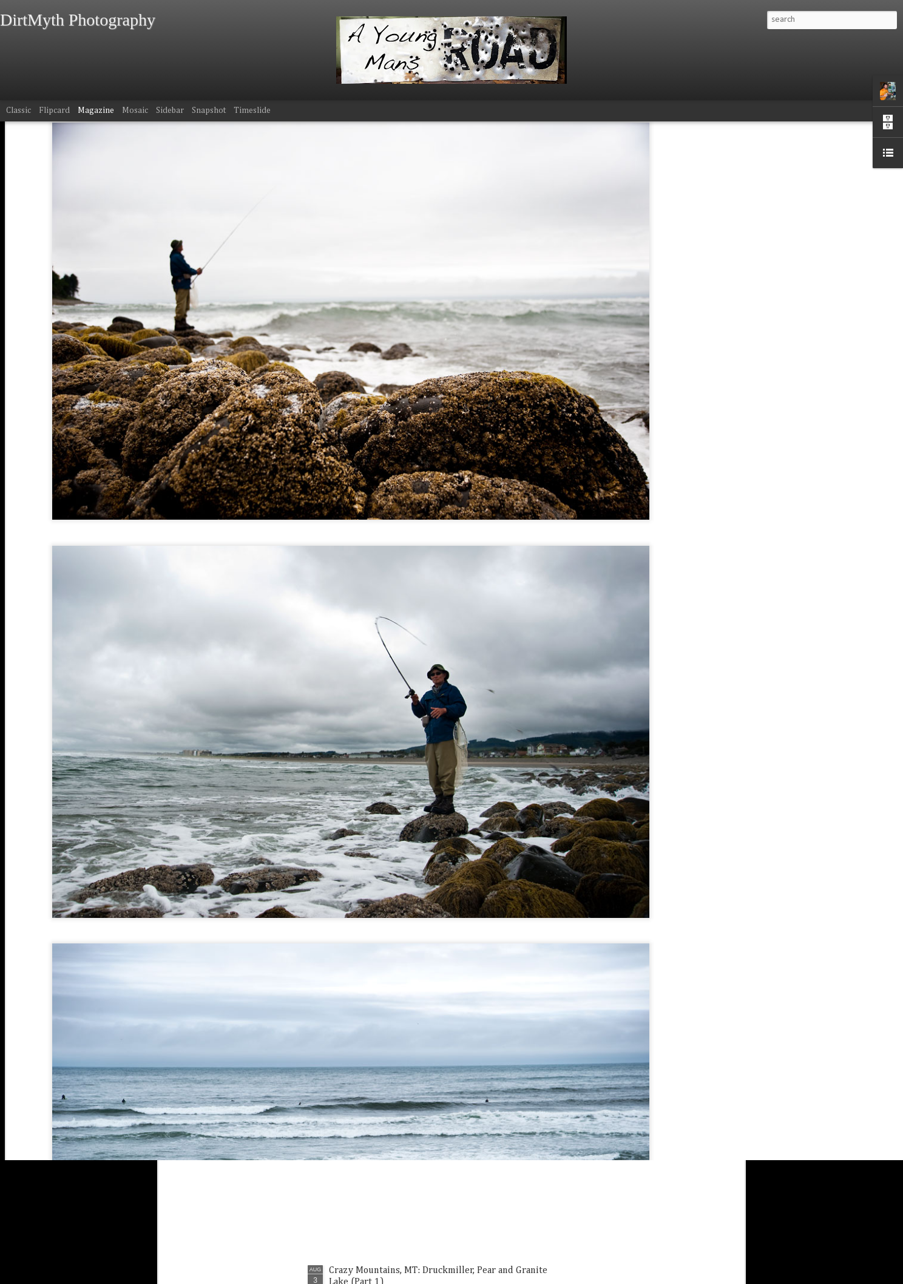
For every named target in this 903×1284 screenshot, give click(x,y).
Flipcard (54, 110)
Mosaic (135, 110)
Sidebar (170, 110)
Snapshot (209, 110)
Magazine (96, 110)
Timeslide (252, 110)
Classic (18, 110)
